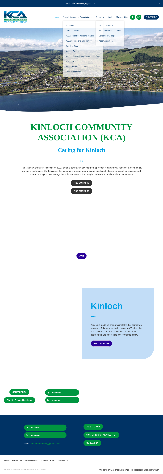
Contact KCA (121, 17)
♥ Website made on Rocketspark (35, 469)
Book (110, 17)
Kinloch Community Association (77, 17)
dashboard (20, 469)
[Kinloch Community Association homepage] (19, 17)
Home (56, 17)
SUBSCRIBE (151, 17)
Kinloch (100, 17)
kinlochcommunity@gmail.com (83, 3)
